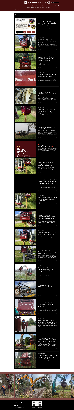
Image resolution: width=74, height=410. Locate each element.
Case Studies (22, 14)
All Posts (16, 14)
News (28, 14)
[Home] (15, 9)
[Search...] (55, 3)
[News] (18, 9)
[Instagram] (55, 5)
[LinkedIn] (57, 5)
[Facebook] (58, 5)
